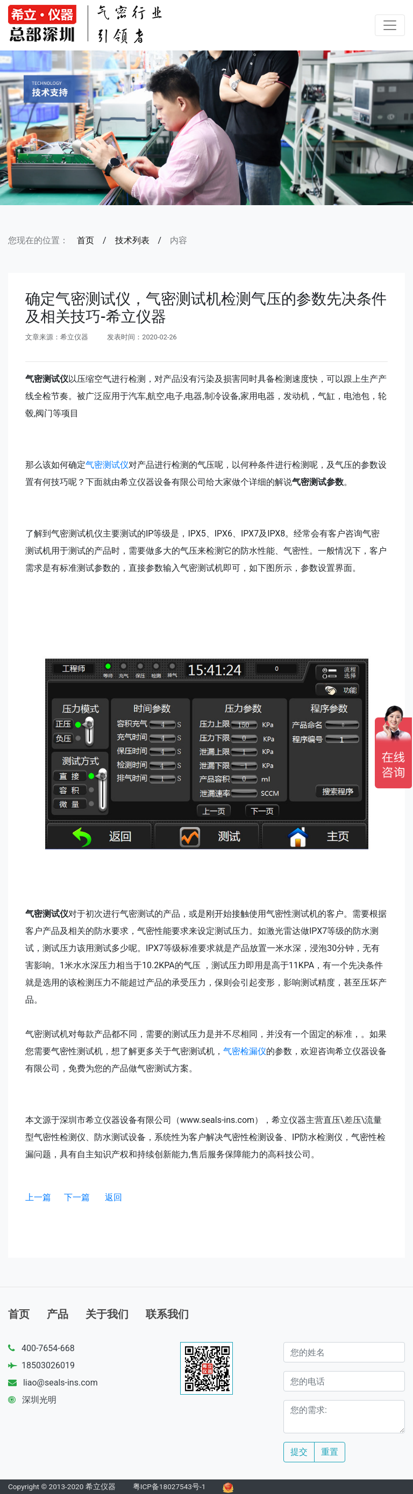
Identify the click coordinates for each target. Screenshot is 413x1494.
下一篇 (77, 1197)
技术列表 (132, 240)
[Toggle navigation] (390, 25)
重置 (329, 1452)
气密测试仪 (107, 465)
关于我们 (107, 1314)
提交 (299, 1452)
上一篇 (38, 1197)
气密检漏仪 (244, 1051)
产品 (57, 1314)
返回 (113, 1197)
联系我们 (167, 1314)
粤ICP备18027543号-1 (169, 1486)
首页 (85, 240)
